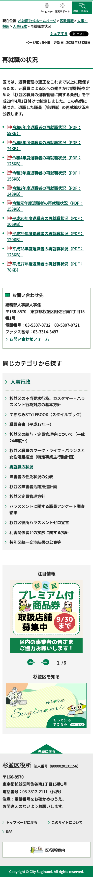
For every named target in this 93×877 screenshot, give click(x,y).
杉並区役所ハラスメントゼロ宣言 (39, 522)
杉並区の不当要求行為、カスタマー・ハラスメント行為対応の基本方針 (47, 401)
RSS (9, 831)
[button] (46, 8)
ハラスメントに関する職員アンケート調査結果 (47, 509)
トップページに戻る (21, 822)
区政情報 (67, 20)
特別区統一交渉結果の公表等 (35, 542)
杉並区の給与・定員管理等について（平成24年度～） (47, 437)
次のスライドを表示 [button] (46, 662)
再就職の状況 (21, 467)
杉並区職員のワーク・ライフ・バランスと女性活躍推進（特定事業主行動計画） (47, 453)
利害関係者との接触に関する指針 (39, 532)
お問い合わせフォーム (29, 339)
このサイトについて (67, 822)
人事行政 (20, 26)
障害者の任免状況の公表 (31, 477)
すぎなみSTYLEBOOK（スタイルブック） (46, 414)
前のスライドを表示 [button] (30, 662)
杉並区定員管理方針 (27, 496)
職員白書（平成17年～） (31, 424)
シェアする (58, 33)
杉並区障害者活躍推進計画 (33, 486)
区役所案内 (55, 850)
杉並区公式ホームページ (37, 20)
